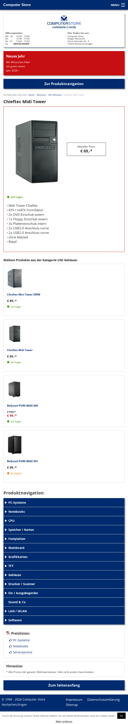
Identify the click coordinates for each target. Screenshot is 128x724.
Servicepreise (20, 652)
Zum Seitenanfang (64, 685)
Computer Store (17, 5)
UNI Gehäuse (55, 94)
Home (31, 94)
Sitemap (72, 704)
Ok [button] (121, 715)
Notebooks (18, 646)
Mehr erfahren (64, 721)
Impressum (74, 699)
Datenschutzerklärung (103, 699)
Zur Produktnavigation (64, 83)
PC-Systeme (19, 640)
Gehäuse (41, 94)
